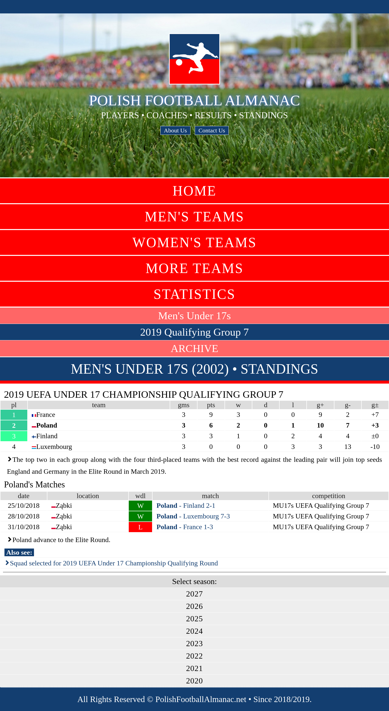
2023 (194, 643)
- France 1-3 (185, 527)
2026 (194, 606)
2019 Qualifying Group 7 (194, 332)
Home (195, 190)
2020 (194, 680)
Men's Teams (194, 216)
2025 (194, 618)
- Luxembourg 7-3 (193, 516)
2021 (194, 668)
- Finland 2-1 (186, 505)
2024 (194, 631)
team (98, 405)
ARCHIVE (194, 348)
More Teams (195, 268)
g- (348, 405)
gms (184, 405)
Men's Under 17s (194, 315)
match (210, 496)
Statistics (194, 294)
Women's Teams (194, 242)
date (24, 496)
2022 (194, 655)
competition (328, 496)
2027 (194, 593)
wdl (140, 496)
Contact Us (211, 130)
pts (211, 405)
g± (375, 405)
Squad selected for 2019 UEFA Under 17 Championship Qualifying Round (114, 563)
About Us (175, 130)
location (88, 496)
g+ (320, 405)
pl (14, 405)
